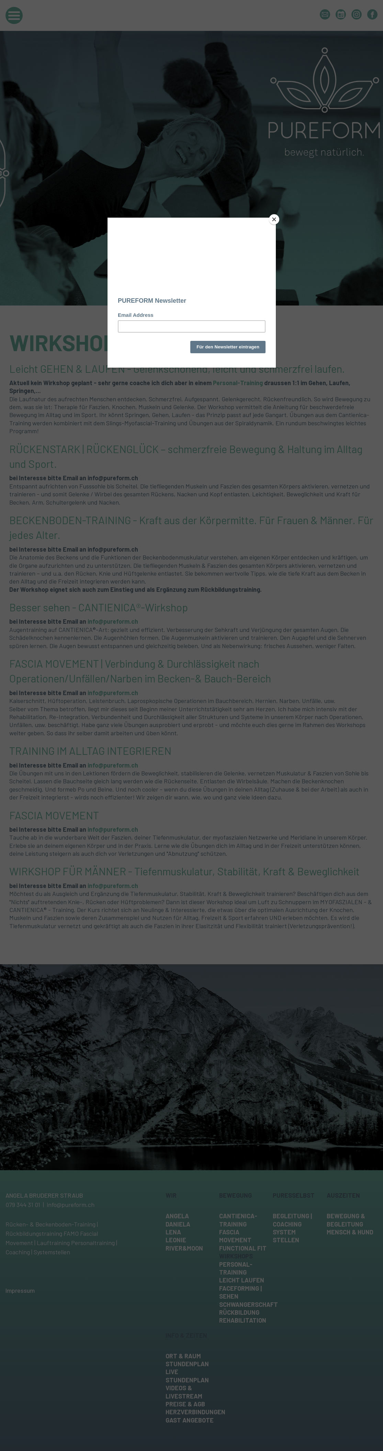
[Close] (274, 219)
